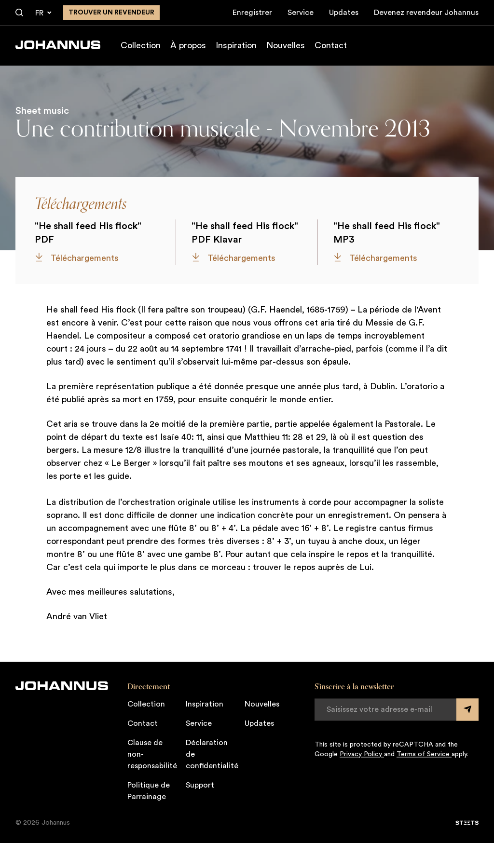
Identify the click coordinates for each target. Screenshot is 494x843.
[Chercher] (19, 13)
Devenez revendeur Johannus (426, 12)
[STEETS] (467, 822)
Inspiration (236, 45)
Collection (141, 45)
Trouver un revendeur (111, 12)
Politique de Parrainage (148, 791)
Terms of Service (424, 754)
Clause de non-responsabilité (152, 754)
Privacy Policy (362, 754)
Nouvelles (285, 45)
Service (301, 12)
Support (200, 785)
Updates (343, 12)
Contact (331, 45)
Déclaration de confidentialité (212, 754)
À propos (188, 45)
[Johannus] (57, 45)
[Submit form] (467, 709)
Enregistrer (252, 12)
